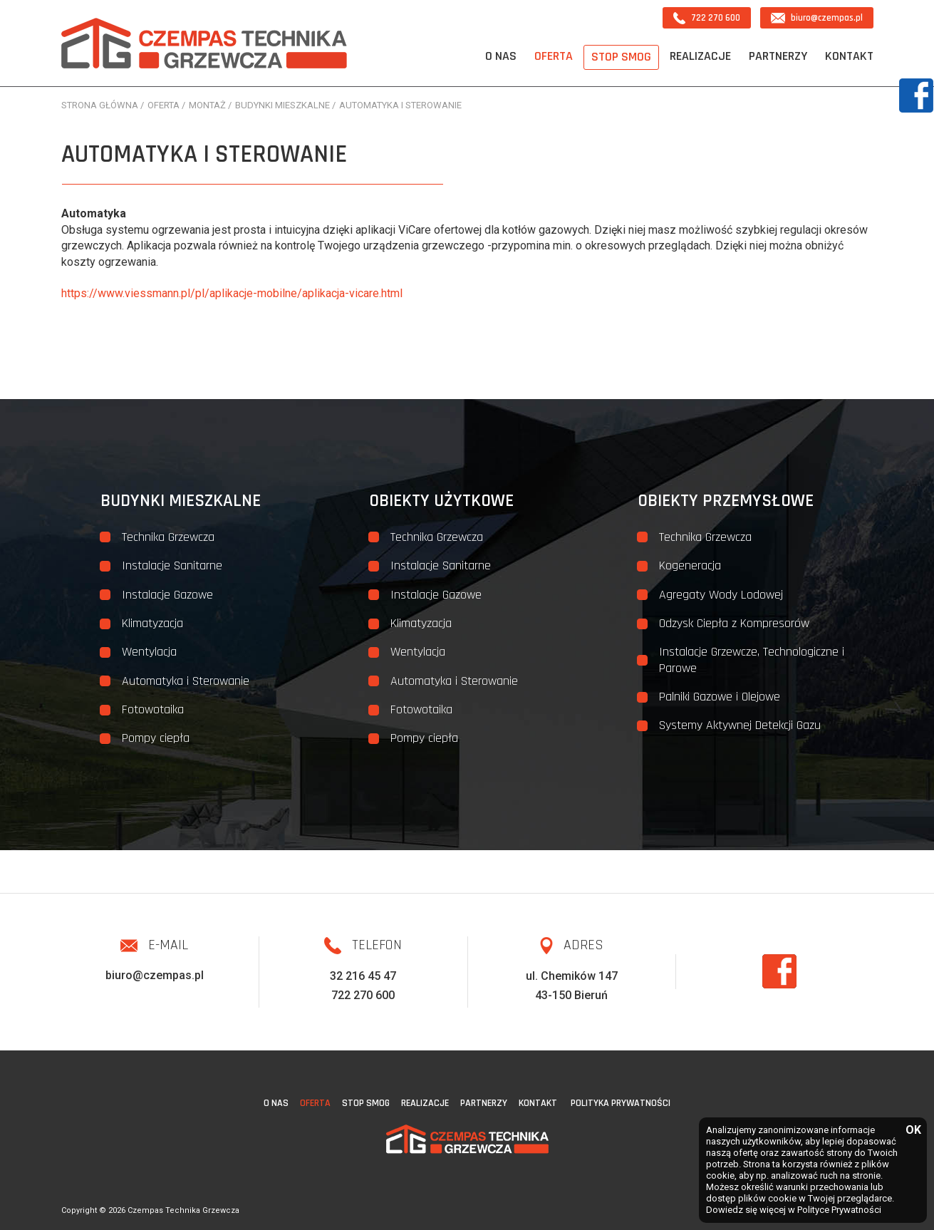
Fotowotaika (153, 709)
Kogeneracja (690, 565)
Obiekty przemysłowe (726, 501)
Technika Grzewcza (168, 537)
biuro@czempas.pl (817, 18)
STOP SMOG (621, 56)
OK (913, 1131)
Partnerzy (778, 56)
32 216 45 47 (363, 976)
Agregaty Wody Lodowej (721, 594)
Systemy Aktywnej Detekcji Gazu (740, 725)
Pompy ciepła (156, 738)
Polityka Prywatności (620, 1103)
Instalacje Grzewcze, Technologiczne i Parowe (751, 660)
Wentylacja (149, 652)
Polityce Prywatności (839, 1209)
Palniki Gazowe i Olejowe (719, 696)
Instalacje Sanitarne (172, 565)
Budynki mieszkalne (180, 501)
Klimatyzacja (152, 623)
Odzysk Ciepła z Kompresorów (734, 623)
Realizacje (700, 56)
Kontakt (849, 56)
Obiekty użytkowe (441, 501)
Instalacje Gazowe (167, 594)
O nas (501, 56)
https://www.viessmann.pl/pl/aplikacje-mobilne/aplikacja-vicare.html (232, 293)
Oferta (553, 56)
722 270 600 (706, 18)
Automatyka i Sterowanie (185, 681)
